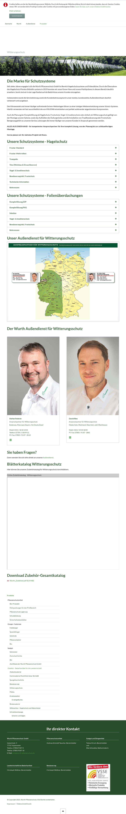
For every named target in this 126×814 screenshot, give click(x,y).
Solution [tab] (12, 213)
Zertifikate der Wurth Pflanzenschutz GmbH (25, 664)
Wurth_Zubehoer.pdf (22, 580)
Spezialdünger (15, 632)
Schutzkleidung (15, 616)
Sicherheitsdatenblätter (18, 620)
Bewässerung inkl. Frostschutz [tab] (22, 176)
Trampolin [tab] (13, 159)
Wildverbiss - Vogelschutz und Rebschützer (25, 708)
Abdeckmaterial (15, 672)
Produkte (10, 595)
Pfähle (12, 692)
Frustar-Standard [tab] (16, 148)
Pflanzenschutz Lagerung (18, 612)
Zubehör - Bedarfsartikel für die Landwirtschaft (25, 668)
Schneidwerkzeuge (16, 712)
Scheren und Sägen (18, 716)
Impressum (11, 804)
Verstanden (17, 16)
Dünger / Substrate (14, 624)
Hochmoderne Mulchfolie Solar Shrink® (24, 676)
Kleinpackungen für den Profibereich (23, 608)
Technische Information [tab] (19, 182)
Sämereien (13, 652)
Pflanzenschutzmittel (15, 600)
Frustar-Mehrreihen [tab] (17, 153)
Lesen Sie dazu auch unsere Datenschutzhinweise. (93, 7)
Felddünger (14, 628)
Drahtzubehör (15, 696)
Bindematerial (15, 704)
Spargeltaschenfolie (17, 680)
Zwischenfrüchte (16, 656)
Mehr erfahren (15, 11)
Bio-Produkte (14, 604)
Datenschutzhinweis (24, 804)
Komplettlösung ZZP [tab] (17, 202)
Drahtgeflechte (17, 700)
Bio (11, 644)
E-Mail (10, 439)
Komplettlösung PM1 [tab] (18, 207)
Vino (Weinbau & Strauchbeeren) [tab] (23, 165)
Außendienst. (48, 457)
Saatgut (10, 648)
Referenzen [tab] (14, 187)
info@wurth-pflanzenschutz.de (24, 753)
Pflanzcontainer (15, 640)
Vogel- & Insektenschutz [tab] (19, 170)
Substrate (13, 636)
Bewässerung (14, 684)
